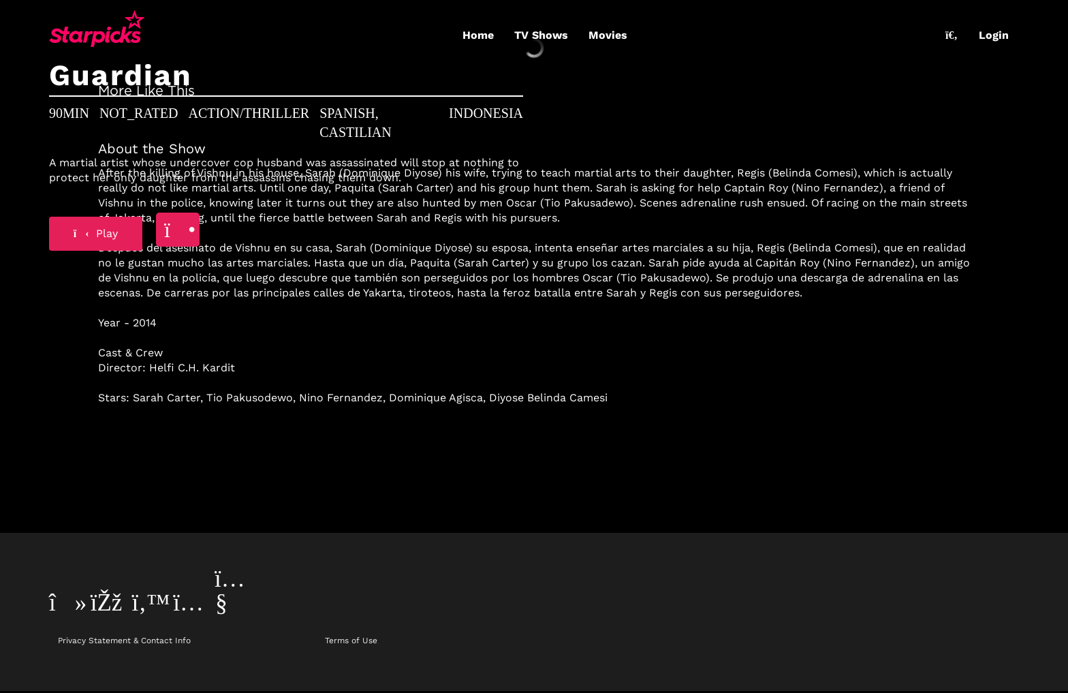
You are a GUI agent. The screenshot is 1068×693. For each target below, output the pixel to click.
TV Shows (541, 35)
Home (478, 35)
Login (994, 35)
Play (96, 233)
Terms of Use (351, 640)
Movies (607, 35)
